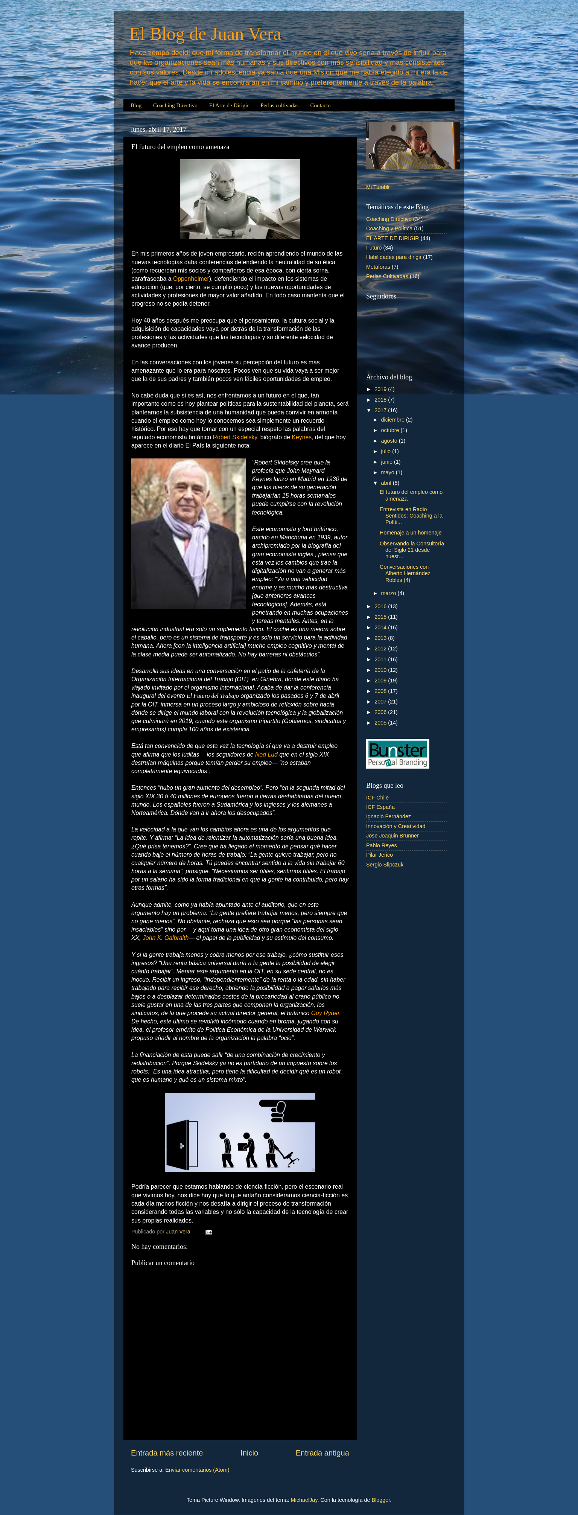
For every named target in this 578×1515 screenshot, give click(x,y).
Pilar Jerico (379, 855)
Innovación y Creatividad (396, 826)
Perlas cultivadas (279, 105)
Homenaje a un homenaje (411, 533)
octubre (391, 430)
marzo (389, 593)
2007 (381, 702)
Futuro (374, 248)
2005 (381, 723)
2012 (381, 649)
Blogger (380, 1500)
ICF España (380, 807)
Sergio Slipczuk (384, 865)
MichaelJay (304, 1500)
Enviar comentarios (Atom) (197, 1470)
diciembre (393, 420)
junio (387, 462)
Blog (136, 105)
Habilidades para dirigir (393, 257)
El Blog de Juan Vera (205, 34)
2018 (381, 400)
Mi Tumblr (378, 187)
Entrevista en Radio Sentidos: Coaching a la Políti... (411, 515)
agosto (390, 441)
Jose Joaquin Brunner (392, 836)
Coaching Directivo (175, 105)
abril (387, 483)
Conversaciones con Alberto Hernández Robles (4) (405, 573)
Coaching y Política (389, 228)
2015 (381, 617)
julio (386, 451)
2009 (381, 681)
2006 (381, 712)
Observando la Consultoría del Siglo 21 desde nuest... (412, 550)
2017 (381, 410)
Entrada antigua (322, 1453)
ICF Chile (377, 798)
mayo (388, 472)
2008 (381, 691)
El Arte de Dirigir (229, 105)
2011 (381, 659)
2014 (381, 627)
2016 (381, 606)
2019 (381, 389)
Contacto (320, 105)
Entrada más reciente (167, 1453)
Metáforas (378, 267)
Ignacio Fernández (388, 816)
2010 (381, 670)
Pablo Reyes (381, 845)
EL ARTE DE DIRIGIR (392, 238)
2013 (381, 638)
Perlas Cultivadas (387, 276)
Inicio (249, 1453)
